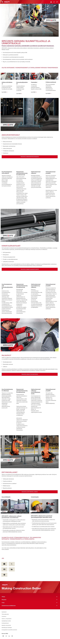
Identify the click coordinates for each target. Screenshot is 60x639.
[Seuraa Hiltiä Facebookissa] (3, 636)
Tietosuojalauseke (5, 614)
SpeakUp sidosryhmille (6, 625)
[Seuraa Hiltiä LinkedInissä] (9, 636)
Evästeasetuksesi (5, 623)
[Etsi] (57, 1)
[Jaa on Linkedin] (12, 569)
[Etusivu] (7, 2)
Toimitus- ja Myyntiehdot (6, 618)
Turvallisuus (4, 616)
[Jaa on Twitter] (12, 564)
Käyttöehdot (4, 611)
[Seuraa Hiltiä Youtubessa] (12, 636)
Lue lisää (4, 92)
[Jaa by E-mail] (4, 569)
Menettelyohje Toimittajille (7, 627)
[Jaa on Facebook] (4, 564)
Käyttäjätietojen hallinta (6, 620)
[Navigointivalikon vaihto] (2, 1)
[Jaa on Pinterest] (4, 575)
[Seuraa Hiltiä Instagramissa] (6, 636)
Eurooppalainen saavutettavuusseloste (9, 629)
